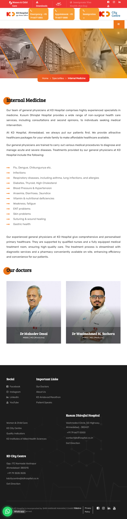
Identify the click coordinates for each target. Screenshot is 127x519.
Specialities (58, 78)
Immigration (89, 14)
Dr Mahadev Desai (34, 333)
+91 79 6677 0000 (76, 432)
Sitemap (77, 508)
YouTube (12, 402)
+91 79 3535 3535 (16, 473)
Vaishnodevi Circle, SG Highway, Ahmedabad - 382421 (83, 425)
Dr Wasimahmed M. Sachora (93, 333)
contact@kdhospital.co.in (79, 437)
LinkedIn (12, 397)
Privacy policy (88, 510)
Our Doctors (42, 386)
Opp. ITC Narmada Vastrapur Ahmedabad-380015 (21, 465)
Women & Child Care (18, 4)
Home (45, 78)
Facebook (13, 386)
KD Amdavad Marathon (48, 397)
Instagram (13, 391)
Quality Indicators (15, 433)
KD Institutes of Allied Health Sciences (26, 438)
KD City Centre (14, 428)
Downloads (41, 4)
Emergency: (38, 14)
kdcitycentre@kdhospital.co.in (22, 478)
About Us (41, 391)
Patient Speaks (44, 402)
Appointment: (64, 14)
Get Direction (73, 443)
